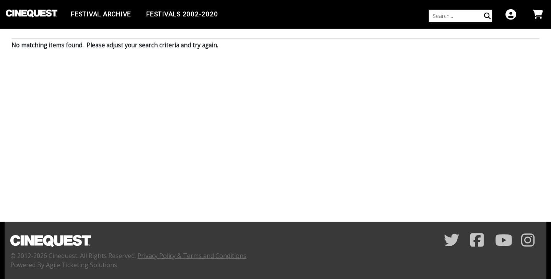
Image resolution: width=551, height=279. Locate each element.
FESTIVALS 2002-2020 (182, 14)
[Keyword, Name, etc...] (457, 15)
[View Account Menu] (510, 14)
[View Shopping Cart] (537, 14)
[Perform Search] (487, 16)
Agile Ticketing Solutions (81, 265)
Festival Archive (101, 14)
